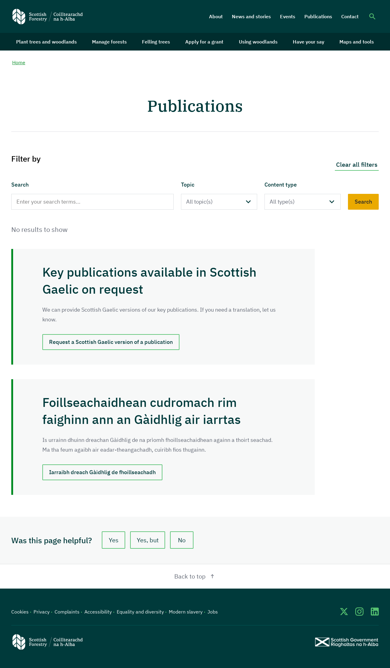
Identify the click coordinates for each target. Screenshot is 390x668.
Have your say (308, 42)
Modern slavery (186, 612)
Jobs (212, 612)
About (216, 16)
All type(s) (282, 201)
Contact (350, 16)
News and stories (251, 16)
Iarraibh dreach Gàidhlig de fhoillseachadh (102, 472)
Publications (318, 16)
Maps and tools (356, 42)
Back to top (195, 576)
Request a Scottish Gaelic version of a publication (111, 341)
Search (20, 184)
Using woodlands (258, 42)
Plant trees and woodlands (46, 42)
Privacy (42, 612)
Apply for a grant (204, 42)
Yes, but (148, 540)
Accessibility (98, 612)
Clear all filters (357, 164)
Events (287, 16)
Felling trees (156, 42)
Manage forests (109, 42)
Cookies (20, 612)
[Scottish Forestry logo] (47, 16)
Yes (114, 540)
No (182, 540)
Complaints (67, 612)
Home (18, 62)
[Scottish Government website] (346, 642)
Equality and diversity (140, 612)
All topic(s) (199, 201)
